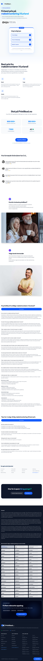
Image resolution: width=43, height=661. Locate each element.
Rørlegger (13, 637)
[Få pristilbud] (37, 658)
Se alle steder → (4, 649)
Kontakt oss (3, 637)
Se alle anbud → (4, 647)
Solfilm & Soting (3, 472)
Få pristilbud (21, 309)
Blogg (2, 639)
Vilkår (2, 645)
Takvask (12, 472)
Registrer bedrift (21, 614)
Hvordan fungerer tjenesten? (17, 493)
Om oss (2, 635)
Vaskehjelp (14, 641)
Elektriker (23, 472)
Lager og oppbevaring (35, 470)
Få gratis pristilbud (21, 139)
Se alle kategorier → (35, 472)
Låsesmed (23, 470)
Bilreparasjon (13, 470)
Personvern (3, 643)
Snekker (2, 470)
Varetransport (14, 645)
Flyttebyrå (13, 643)
